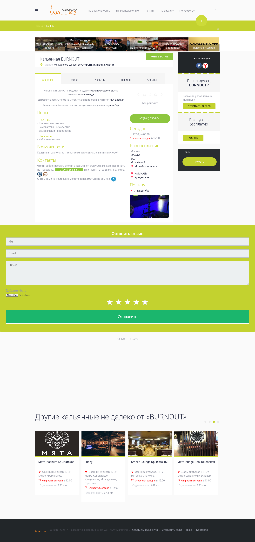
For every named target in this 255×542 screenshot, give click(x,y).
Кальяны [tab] (100, 79)
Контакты (202, 529)
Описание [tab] (48, 79)
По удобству (187, 10)
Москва (135, 155)
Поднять (193, 138)
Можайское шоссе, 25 (67, 64)
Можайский (138, 162)
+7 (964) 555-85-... (68, 169)
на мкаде (89, 94)
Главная (39, 26)
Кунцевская (117, 99)
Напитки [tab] (126, 79)
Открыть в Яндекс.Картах (97, 64)
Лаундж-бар (141, 190)
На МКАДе (141, 173)
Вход (189, 529)
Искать (199, 161)
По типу (149, 10)
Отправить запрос (199, 106)
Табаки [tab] (74, 79)
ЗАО (133, 158)
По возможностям (99, 10)
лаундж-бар (112, 105)
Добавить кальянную (145, 529)
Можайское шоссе (145, 166)
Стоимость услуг (172, 529)
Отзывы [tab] (152, 79)
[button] (215, 6)
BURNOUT (50, 26)
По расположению (127, 10)
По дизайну (167, 10)
